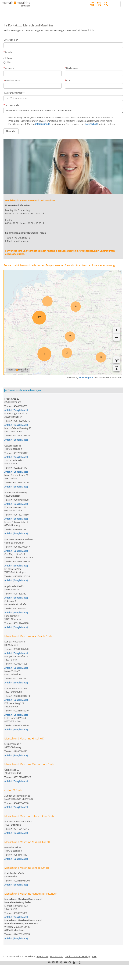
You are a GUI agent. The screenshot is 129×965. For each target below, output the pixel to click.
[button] (74, 962)
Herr (9, 62)
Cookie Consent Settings (77, 956)
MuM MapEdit (86, 377)
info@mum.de (42, 124)
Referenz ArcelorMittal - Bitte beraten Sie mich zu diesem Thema (63, 110)
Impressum (42, 956)
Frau (9, 58)
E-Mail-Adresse (12, 80)
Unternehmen (10, 39)
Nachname (72, 68)
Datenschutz (91, 124)
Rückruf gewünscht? (13, 92)
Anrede (8, 52)
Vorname (9, 68)
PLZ (68, 80)
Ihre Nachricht (12, 105)
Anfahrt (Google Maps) (16, 410)
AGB (94, 956)
